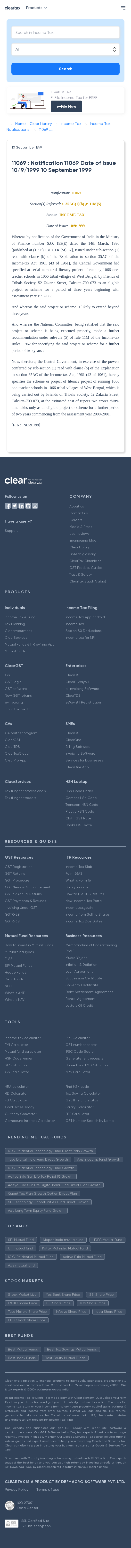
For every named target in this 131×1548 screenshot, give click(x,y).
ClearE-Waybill (77, 682)
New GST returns (18, 695)
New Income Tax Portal (84, 901)
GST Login (13, 682)
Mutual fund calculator (23, 1051)
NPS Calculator (78, 1072)
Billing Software (78, 747)
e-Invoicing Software (82, 689)
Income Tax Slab (79, 867)
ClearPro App (15, 760)
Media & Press (80, 527)
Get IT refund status (82, 1100)
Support (11, 531)
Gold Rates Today (19, 1107)
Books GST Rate (79, 825)
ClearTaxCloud (17, 753)
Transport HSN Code (82, 805)
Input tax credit (17, 709)
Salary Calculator (79, 1107)
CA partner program (21, 733)
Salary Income (77, 887)
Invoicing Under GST (21, 908)
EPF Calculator (77, 1114)
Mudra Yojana (77, 958)
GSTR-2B (12, 914)
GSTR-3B (12, 921)
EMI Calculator (16, 1045)
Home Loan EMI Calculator (87, 1065)
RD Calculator (16, 1093)
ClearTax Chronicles (85, 561)
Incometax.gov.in (79, 908)
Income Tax (75, 624)
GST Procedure (17, 880)
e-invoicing (14, 702)
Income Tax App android (85, 617)
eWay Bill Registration (83, 702)
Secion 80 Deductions (84, 631)
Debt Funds (14, 979)
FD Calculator (16, 1100)
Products (37, 7)
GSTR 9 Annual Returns (23, 894)
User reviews (79, 533)
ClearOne (73, 740)
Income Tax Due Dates (84, 921)
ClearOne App (77, 767)
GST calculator (17, 1072)
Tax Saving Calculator (83, 1093)
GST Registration (19, 867)
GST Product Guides (86, 568)
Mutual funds (15, 651)
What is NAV (15, 1000)
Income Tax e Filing (20, 617)
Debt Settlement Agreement (89, 992)
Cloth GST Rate (78, 818)
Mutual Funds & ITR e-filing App (30, 644)
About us (76, 506)
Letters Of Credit (79, 1005)
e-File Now (66, 106)
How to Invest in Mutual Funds (29, 945)
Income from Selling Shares (88, 914)
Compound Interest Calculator (30, 1121)
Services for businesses (84, 760)
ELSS (9, 959)
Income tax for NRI (80, 637)
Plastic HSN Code (80, 811)
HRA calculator (17, 1086)
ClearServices (16, 637)
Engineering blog (82, 540)
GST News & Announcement (27, 887)
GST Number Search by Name (90, 1121)
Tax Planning (15, 624)
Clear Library (79, 547)
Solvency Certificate (82, 985)
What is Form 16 (78, 880)
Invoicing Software (80, 753)
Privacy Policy (16, 1489)
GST (8, 675)
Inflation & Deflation (81, 964)
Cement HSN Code (81, 798)
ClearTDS (73, 695)
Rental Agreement (81, 999)
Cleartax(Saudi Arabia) (87, 581)
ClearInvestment (18, 631)
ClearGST (73, 675)
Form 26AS (74, 873)
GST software (16, 689)
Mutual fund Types (19, 952)
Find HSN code (77, 1086)
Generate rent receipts (84, 1058)
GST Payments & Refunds (25, 901)
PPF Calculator (78, 1038)
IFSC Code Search (80, 1051)
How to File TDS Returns (85, 894)
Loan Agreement (79, 971)
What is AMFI (15, 993)
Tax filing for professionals (25, 791)
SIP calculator (16, 1065)
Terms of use (47, 1489)
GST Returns (15, 873)
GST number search (82, 1045)
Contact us (78, 513)
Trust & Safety (80, 574)
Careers (75, 520)
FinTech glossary (82, 554)
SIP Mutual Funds (18, 965)
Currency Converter (20, 1114)
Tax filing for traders (20, 798)
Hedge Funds (15, 972)
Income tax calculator (23, 1038)
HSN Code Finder (79, 791)
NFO (8, 986)
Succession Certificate (84, 978)
